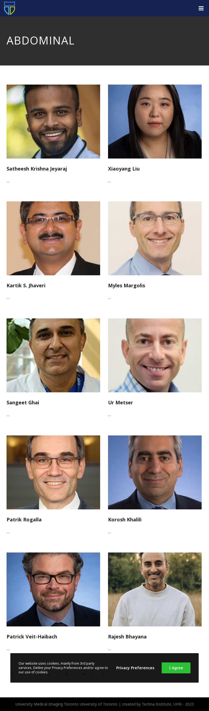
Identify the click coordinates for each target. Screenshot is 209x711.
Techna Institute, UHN (162, 704)
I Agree (176, 667)
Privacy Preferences (135, 667)
